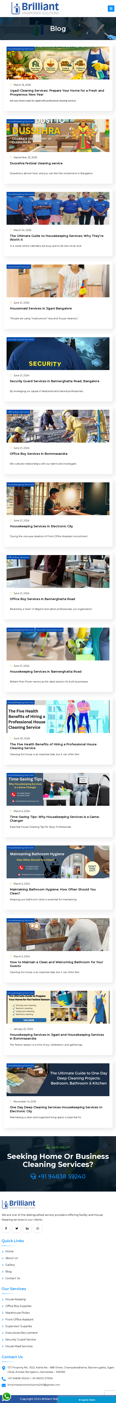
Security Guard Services (21, 339)
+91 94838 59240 (57, 1176)
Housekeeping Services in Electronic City (41, 526)
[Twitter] (16, 1228)
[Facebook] (6, 1228)
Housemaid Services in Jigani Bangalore (41, 308)
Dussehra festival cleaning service (36, 163)
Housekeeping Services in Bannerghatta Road (46, 671)
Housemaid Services (19, 266)
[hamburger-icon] (111, 8)
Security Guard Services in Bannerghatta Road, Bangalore (54, 381)
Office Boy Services (18, 412)
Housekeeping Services (21, 48)
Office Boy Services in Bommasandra (38, 454)
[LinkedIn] (27, 1228)
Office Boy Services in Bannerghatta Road (42, 599)
